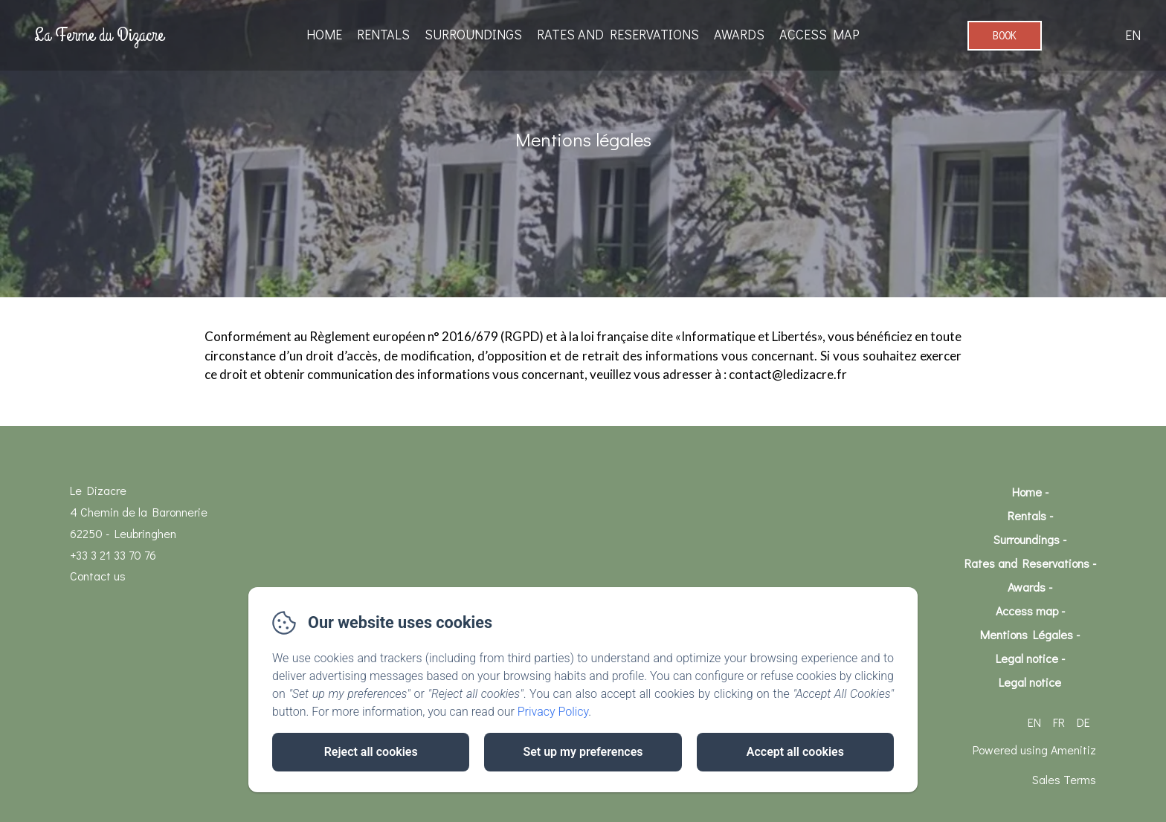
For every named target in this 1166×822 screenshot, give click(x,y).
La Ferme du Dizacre (99, 35)
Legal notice (1027, 658)
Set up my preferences (582, 752)
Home (324, 34)
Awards (739, 34)
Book (1005, 35)
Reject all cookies (371, 752)
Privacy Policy (553, 712)
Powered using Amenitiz (1034, 749)
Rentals (383, 34)
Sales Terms (1064, 779)
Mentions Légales (1026, 634)
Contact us (98, 575)
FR (1059, 722)
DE (1083, 722)
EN (1034, 722)
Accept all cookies (795, 752)
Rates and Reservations (618, 34)
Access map (819, 34)
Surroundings (473, 34)
